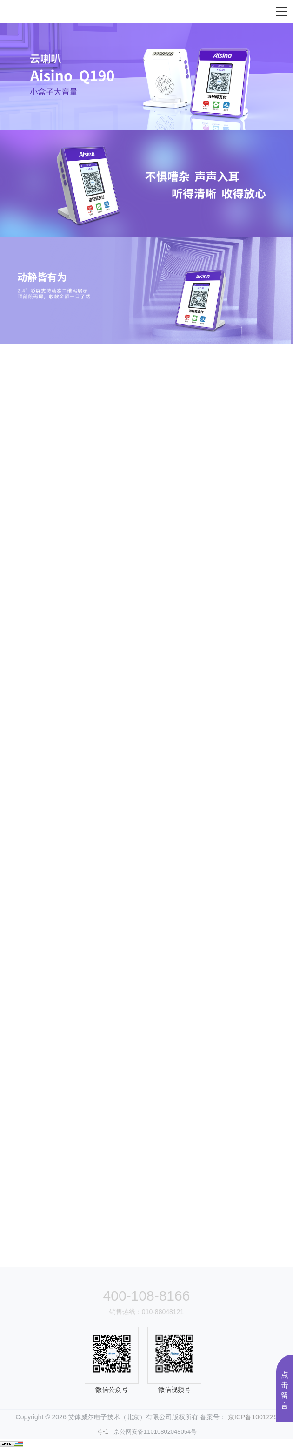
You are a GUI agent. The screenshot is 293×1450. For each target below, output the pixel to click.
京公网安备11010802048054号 (152, 1431)
